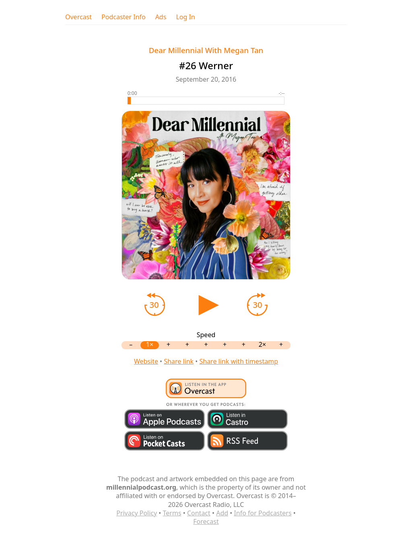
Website (146, 361)
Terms (172, 513)
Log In (185, 17)
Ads (161, 17)
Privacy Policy (136, 513)
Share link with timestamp (238, 361)
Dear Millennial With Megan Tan (206, 50)
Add (222, 513)
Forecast (205, 521)
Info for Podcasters (262, 513)
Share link (179, 361)
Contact (198, 513)
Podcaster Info (123, 17)
